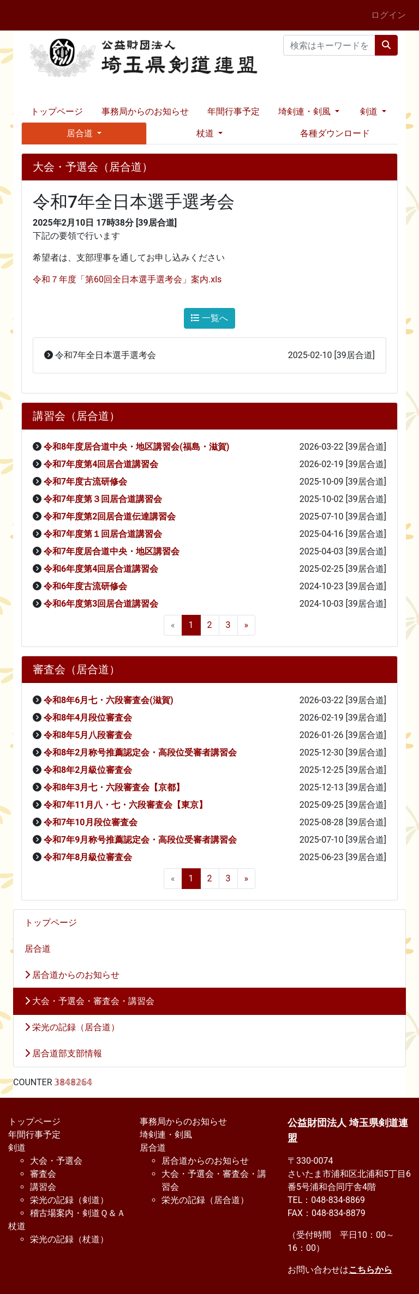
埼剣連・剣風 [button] (305, 111)
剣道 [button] (370, 111)
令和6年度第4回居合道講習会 (101, 569)
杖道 (17, 1226)
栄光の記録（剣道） (69, 1200)
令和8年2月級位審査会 (88, 770)
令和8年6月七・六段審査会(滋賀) (108, 700)
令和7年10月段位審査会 (90, 822)
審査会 (43, 1174)
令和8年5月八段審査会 (88, 735)
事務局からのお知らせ (145, 111)
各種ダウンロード (335, 133)
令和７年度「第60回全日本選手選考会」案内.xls (127, 279)
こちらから (370, 1270)
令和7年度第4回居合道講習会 (101, 464)
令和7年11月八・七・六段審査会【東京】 (125, 805)
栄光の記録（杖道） (69, 1239)
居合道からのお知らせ (72, 975)
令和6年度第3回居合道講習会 (101, 603)
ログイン (388, 15)
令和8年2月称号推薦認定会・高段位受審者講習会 (140, 752)
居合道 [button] (81, 133)
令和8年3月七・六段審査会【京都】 (114, 787)
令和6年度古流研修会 (85, 586)
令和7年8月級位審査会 (88, 857)
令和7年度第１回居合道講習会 (103, 534)
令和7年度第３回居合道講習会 (103, 499)
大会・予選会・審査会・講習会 (89, 1001)
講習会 (43, 1187)
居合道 (38, 949)
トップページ (57, 111)
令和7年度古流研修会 (85, 481)
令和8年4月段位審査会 (88, 717)
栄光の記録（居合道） (72, 1027)
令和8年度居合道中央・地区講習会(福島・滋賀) (136, 447)
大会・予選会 (56, 1161)
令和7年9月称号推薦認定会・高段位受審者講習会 (140, 840)
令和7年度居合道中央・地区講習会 (111, 551)
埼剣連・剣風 (166, 1134)
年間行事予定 (233, 111)
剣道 (17, 1147)
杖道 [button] (206, 133)
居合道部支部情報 (63, 1053)
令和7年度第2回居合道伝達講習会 (110, 516)
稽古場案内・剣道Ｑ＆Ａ (77, 1213)
